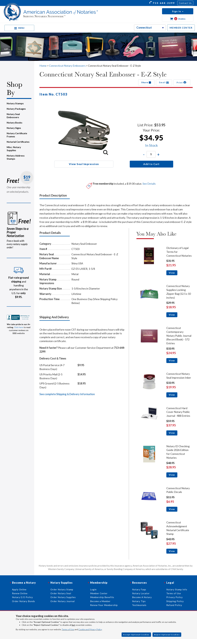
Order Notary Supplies (63, 597)
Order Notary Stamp (61, 589)
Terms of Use (68, 629)
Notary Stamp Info (176, 589)
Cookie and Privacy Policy (90, 629)
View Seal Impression (84, 164)
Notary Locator (141, 593)
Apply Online (19, 589)
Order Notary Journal (62, 601)
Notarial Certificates (18, 141)
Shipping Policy (175, 601)
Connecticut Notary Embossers (67, 65)
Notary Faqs (139, 589)
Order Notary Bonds (23, 601)
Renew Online (20, 593)
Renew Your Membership (104, 605)
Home (43, 65)
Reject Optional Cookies (167, 634)
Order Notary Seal (60, 593)
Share (146, 82)
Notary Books (14, 122)
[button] (177, 11)
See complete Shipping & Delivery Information (67, 394)
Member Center (99, 593)
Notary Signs (14, 127)
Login (93, 589)
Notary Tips (139, 601)
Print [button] (182, 82)
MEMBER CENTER (181, 27)
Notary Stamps (15, 103)
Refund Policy (174, 605)
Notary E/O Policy (22, 597)
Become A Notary (142, 597)
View (172, 272)
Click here (18, 327)
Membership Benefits (102, 597)
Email (164, 82)
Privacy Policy (174, 597)
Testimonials (139, 605)
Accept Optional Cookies (136, 634)
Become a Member (100, 601)
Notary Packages (16, 108)
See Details (149, 183)
